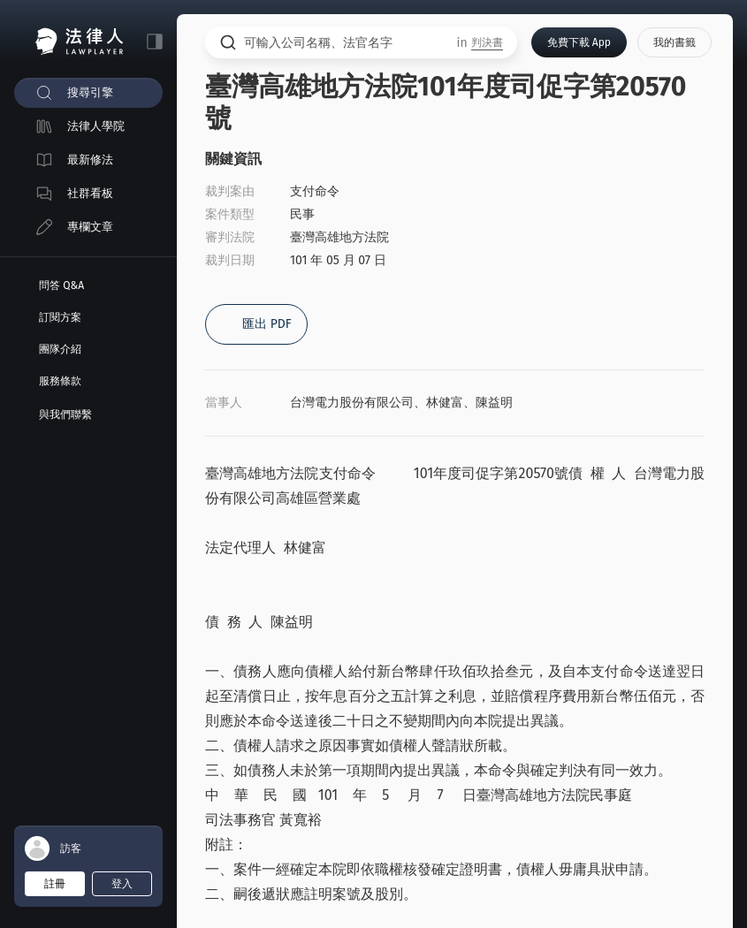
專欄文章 (90, 226)
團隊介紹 (60, 349)
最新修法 (90, 159)
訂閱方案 (60, 317)
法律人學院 (96, 126)
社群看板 (90, 193)
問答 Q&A (61, 285)
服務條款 (60, 381)
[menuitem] (88, 93)
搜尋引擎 (90, 92)
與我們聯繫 (65, 414)
